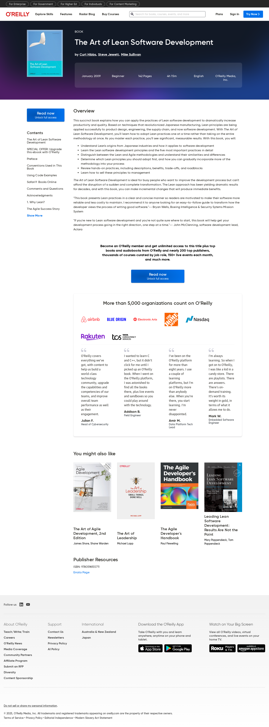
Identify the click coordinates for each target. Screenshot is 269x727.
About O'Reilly (15, 624)
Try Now (253, 14)
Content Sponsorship (18, 678)
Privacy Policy (57, 643)
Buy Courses (110, 14)
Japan (86, 638)
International (93, 624)
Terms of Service (14, 718)
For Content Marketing (123, 4)
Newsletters (56, 638)
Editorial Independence (59, 718)
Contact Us (55, 632)
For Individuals (93, 4)
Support (55, 624)
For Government (43, 4)
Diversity (10, 672)
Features (66, 14)
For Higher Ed (69, 4)
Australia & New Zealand (99, 632)
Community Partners (18, 655)
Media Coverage (15, 649)
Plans (219, 14)
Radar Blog (87, 14)
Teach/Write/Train (17, 632)
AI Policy (53, 649)
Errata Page (81, 572)
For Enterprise (17, 4)
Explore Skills (44, 14)
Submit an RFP (14, 666)
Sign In (234, 14)
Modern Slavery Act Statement (93, 718)
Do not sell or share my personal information (30, 705)
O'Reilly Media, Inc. (225, 78)
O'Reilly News (13, 643)
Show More (34, 215)
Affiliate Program (15, 661)
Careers (9, 638)
